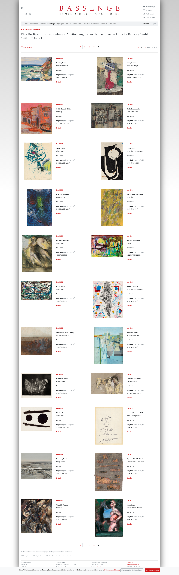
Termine (42, 24)
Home (26, 24)
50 (145, 47)
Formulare (95, 24)
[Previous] (80, 47)
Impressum (130, 562)
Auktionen (34, 24)
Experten (86, 24)
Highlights (60, 24)
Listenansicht (26, 47)
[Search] (38, 8)
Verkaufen (77, 24)
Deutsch (146, 24)
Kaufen (68, 24)
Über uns (112, 24)
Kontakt (104, 24)
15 (137, 47)
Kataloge (51, 24)
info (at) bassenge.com (102, 567)
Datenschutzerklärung (133, 564)
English (153, 24)
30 (141, 47)
